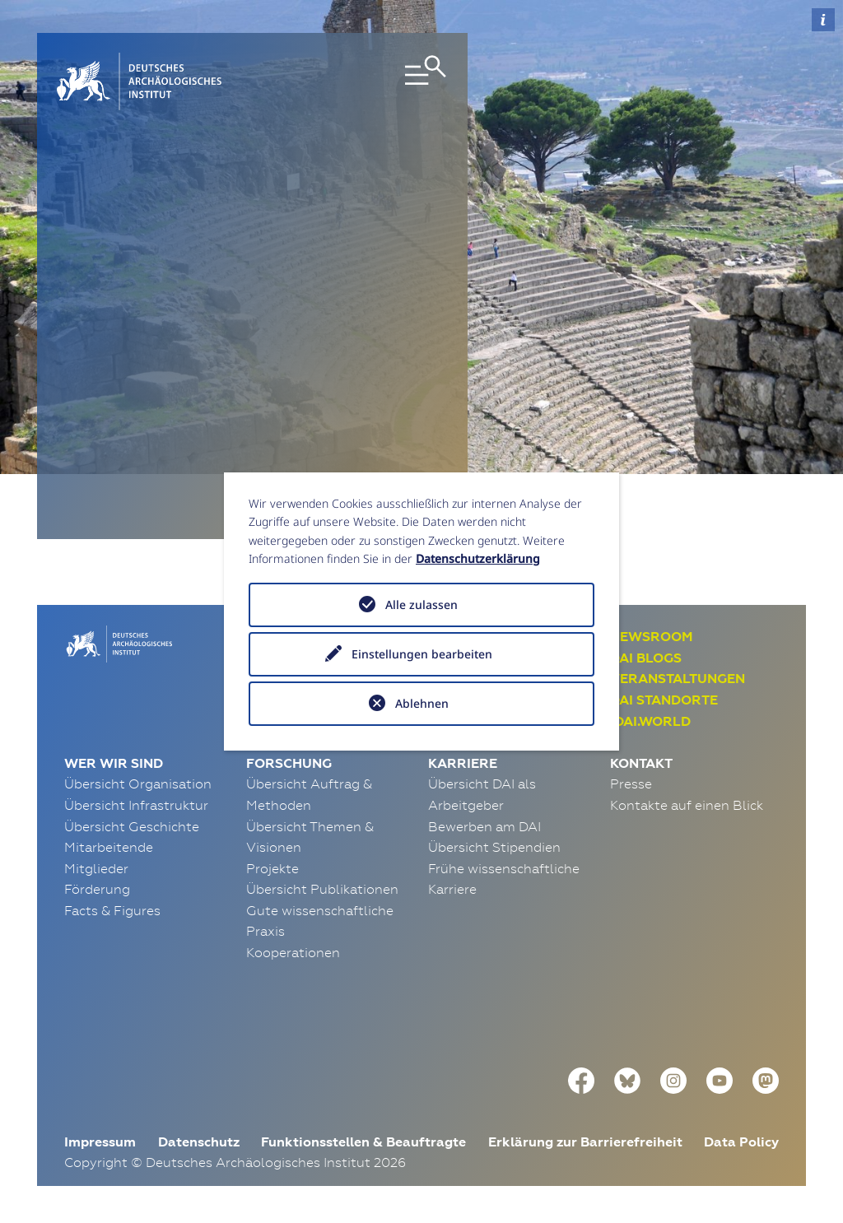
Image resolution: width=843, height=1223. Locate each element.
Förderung (97, 888)
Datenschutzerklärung (478, 558)
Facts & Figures (112, 910)
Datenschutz (199, 1142)
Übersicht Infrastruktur (136, 805)
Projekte (272, 868)
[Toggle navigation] (386, 81)
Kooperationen (293, 952)
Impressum (100, 1142)
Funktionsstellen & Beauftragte (363, 1142)
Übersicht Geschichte (131, 826)
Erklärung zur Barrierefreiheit (585, 1142)
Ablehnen (422, 703)
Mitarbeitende (108, 846)
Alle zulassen (421, 604)
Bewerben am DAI (484, 826)
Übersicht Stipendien (494, 846)
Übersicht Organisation (138, 783)
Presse (631, 783)
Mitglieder (96, 868)
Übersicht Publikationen (322, 888)
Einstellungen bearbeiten (422, 654)
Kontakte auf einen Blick (686, 805)
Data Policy (741, 1142)
